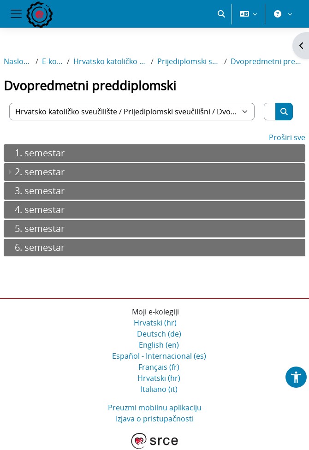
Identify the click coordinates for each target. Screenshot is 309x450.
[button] (221, 14)
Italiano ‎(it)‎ (159, 389)
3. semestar (40, 190)
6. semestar (40, 247)
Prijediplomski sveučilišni (188, 61)
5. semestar (40, 228)
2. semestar (40, 172)
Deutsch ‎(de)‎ (159, 334)
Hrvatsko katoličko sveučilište (110, 61)
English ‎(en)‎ (159, 345)
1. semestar (40, 153)
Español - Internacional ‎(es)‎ (159, 356)
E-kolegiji (52, 61)
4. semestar (40, 209)
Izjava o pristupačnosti (155, 419)
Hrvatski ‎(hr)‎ (155, 323)
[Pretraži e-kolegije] (270, 111)
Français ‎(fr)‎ (158, 367)
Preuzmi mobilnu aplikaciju (155, 408)
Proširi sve (287, 137)
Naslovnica (18, 61)
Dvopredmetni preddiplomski (268, 61)
